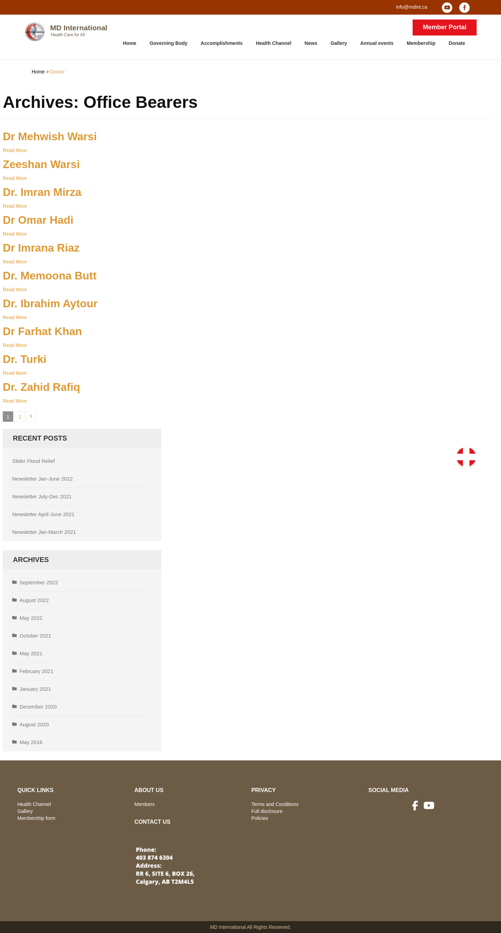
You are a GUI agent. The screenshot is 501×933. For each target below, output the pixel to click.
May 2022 (30, 618)
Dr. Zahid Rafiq (41, 387)
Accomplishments (222, 43)
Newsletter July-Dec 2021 (42, 496)
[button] (466, 457)
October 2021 (35, 636)
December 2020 (38, 707)
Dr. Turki (24, 359)
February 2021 (36, 671)
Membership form (36, 818)
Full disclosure (267, 811)
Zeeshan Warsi (41, 164)
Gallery (339, 43)
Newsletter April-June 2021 (43, 514)
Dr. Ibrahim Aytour (50, 303)
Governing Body (169, 43)
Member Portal (444, 27)
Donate (457, 43)
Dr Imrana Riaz (41, 248)
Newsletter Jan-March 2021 (44, 532)
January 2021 (35, 689)
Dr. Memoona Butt (50, 275)
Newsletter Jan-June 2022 (42, 479)
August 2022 (34, 600)
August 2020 (34, 724)
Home (129, 43)
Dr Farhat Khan (42, 331)
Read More (15, 150)
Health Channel (273, 43)
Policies (260, 818)
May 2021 (30, 653)
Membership (421, 43)
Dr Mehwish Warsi (50, 136)
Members (144, 804)
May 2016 (30, 742)
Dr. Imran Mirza (42, 192)
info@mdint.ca (411, 7)
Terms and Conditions (275, 804)
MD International (79, 28)
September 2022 (38, 582)
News (310, 43)
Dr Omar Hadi (38, 220)
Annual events (376, 43)
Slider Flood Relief (33, 461)
